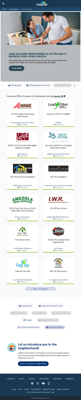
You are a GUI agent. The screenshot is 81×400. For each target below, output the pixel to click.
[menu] (3, 3)
